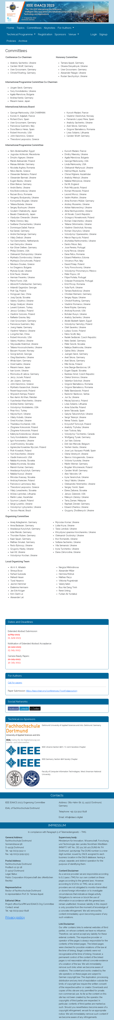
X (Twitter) (35, 708)
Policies (11, 40)
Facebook (13, 708)
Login (93, 34)
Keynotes (49, 27)
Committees (34, 27)
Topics (20, 27)
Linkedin (24, 708)
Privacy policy (15, 917)
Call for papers (15, 682)
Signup (103, 34)
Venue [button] (72, 34)
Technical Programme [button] (20, 34)
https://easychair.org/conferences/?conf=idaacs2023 (51, 691)
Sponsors (60, 34)
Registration (45, 34)
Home (10, 27)
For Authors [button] (65, 27)
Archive (22, 40)
